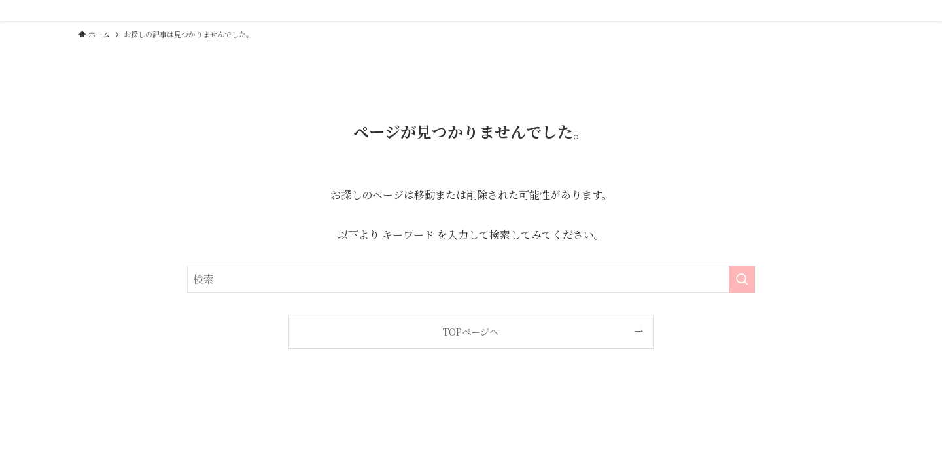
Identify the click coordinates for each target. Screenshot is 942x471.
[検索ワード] (471, 279)
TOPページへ (470, 331)
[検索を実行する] (742, 279)
